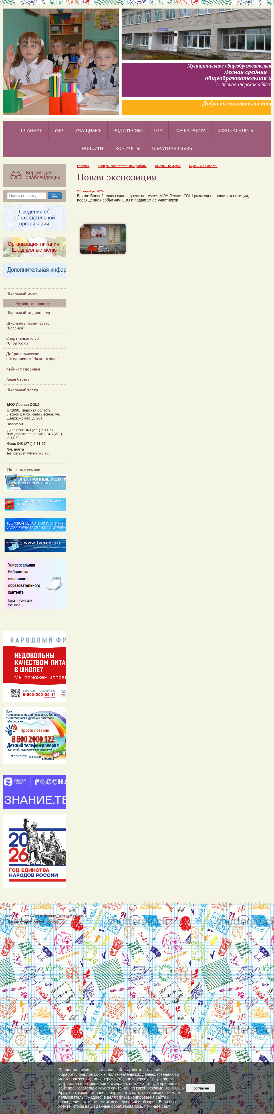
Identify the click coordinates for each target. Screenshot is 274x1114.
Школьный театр (22, 389)
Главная (32, 130)
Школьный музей (22, 293)
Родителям (127, 130)
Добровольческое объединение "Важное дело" (32, 356)
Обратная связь (172, 148)
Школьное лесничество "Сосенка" (28, 325)
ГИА (158, 130)
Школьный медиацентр (28, 312)
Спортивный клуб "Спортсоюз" (22, 340)
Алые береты (18, 379)
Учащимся (88, 130)
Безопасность (235, 130)
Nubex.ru (53, 922)
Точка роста (190, 130)
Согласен (200, 1088)
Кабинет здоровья (23, 368)
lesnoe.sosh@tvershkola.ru (29, 453)
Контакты (127, 148)
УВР (58, 130)
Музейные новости (33, 303)
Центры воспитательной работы (122, 166)
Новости (92, 148)
